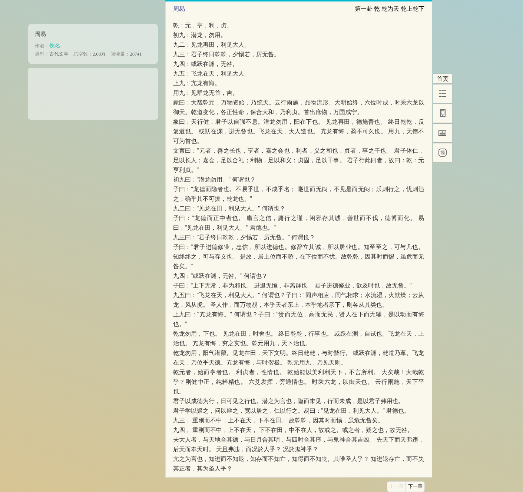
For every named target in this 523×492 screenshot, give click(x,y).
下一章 (415, 486)
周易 (40, 34)
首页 (442, 79)
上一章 (396, 486)
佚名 (54, 45)
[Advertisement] (93, 91)
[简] (442, 152)
